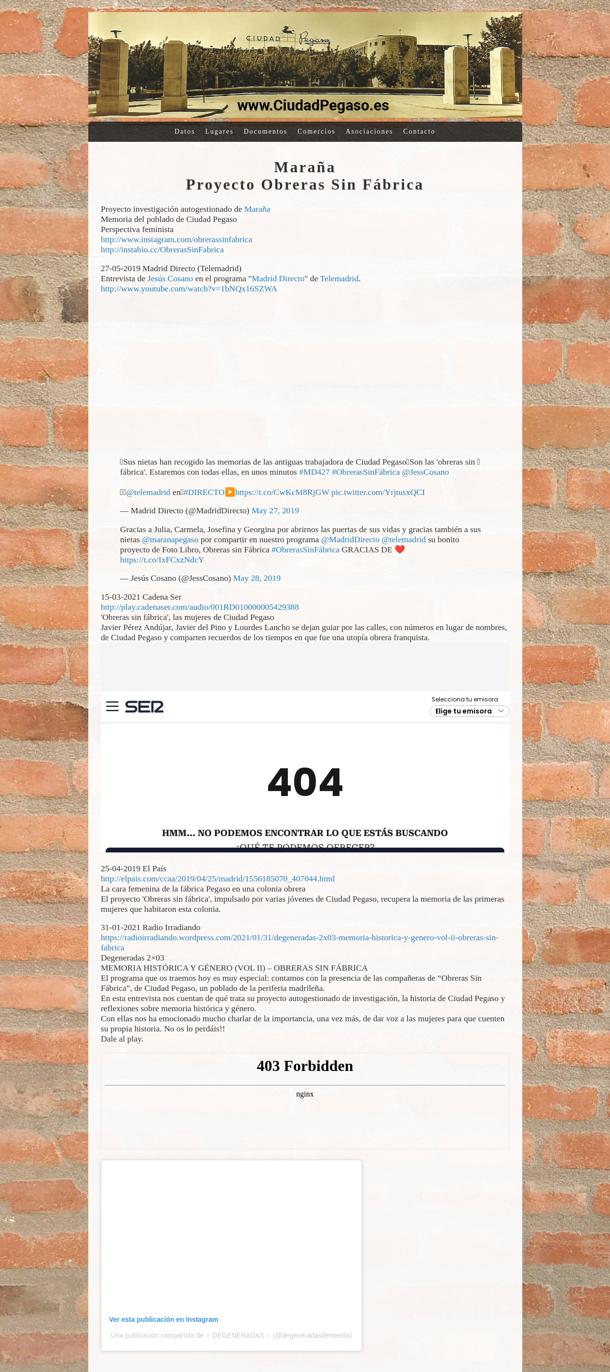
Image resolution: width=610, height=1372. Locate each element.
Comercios (317, 131)
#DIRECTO (204, 492)
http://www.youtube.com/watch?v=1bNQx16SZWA (189, 288)
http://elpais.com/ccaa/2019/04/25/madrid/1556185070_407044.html (218, 878)
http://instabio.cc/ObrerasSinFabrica (162, 249)
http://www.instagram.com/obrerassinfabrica (176, 239)
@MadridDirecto (350, 539)
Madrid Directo (278, 278)
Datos (185, 131)
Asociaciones (369, 131)
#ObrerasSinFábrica (366, 472)
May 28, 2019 (257, 578)
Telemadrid (339, 278)
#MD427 (314, 472)
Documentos (266, 131)
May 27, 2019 (275, 510)
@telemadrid (148, 492)
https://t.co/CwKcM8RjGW (282, 492)
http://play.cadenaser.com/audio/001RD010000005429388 (200, 607)
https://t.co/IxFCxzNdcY (162, 559)
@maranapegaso (170, 539)
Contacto (419, 131)
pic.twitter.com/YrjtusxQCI (378, 492)
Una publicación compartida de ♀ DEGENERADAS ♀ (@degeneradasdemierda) (231, 1335)
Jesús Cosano (170, 278)
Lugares (219, 131)
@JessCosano (425, 472)
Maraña (257, 209)
